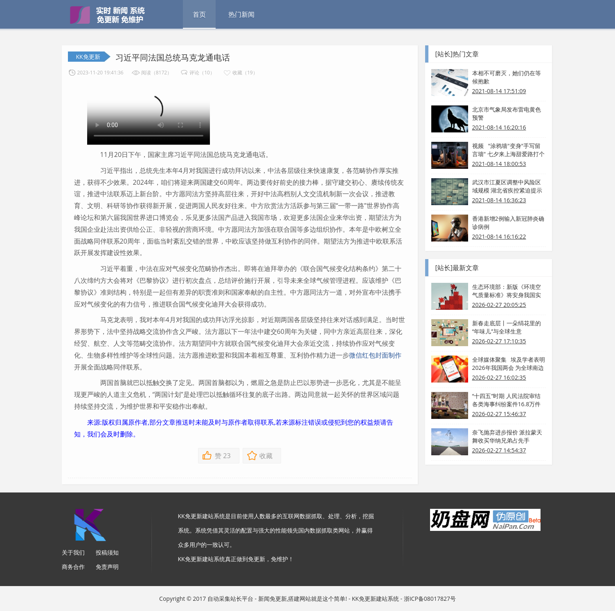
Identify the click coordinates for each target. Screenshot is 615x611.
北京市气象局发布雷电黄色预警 (506, 113)
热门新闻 (241, 14)
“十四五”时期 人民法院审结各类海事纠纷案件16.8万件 (506, 400)
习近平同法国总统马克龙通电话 (172, 57)
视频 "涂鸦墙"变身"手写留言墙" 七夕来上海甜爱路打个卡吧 (508, 150)
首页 (199, 14)
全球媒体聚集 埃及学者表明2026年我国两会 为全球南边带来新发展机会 (508, 364)
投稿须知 (107, 552)
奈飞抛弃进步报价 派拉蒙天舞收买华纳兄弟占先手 (507, 436)
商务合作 (73, 567)
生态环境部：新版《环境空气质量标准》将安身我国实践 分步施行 (506, 291)
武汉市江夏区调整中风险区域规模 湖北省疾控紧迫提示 (507, 186)
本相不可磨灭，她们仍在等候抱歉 (506, 77)
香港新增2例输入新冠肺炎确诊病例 (508, 223)
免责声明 (107, 567)
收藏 (266, 455)
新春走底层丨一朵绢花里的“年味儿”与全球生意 (506, 327)
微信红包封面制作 (375, 355)
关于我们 (73, 552)
